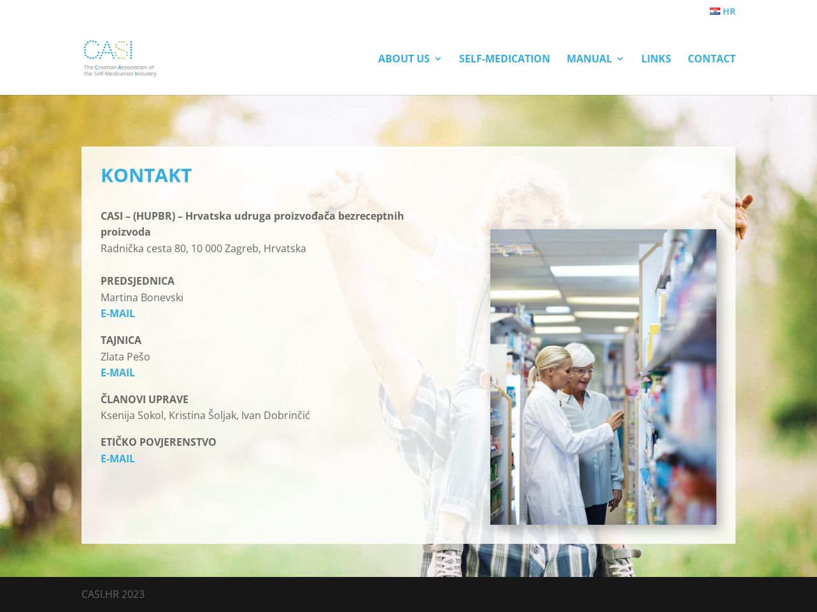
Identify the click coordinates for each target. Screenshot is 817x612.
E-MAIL (118, 313)
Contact (711, 60)
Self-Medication (504, 60)
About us (404, 60)
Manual (589, 60)
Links (656, 60)
